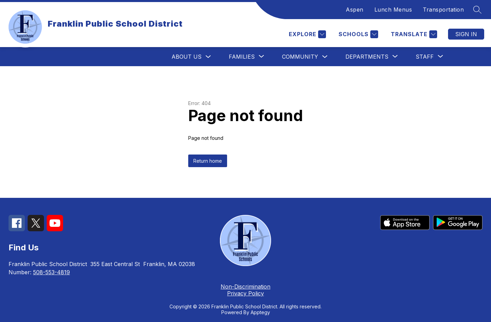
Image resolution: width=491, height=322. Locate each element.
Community (300, 56)
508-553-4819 (51, 272)
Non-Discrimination (245, 286)
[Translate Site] (413, 34)
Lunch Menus (393, 9)
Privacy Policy (245, 293)
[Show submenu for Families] (242, 57)
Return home (207, 161)
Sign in (466, 34)
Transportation (443, 9)
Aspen (354, 9)
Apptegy (260, 312)
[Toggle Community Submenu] (325, 56)
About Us (187, 56)
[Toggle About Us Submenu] (208, 56)
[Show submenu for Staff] (425, 57)
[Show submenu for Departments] (366, 57)
